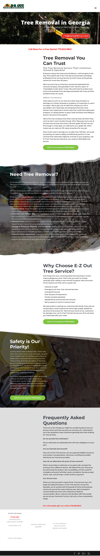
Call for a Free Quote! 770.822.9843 (61, 147)
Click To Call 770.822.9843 (76, 36)
